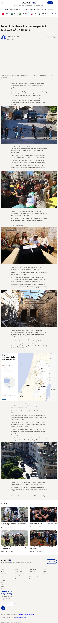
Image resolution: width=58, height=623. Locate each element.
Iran (2, 575)
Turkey (2, 571)
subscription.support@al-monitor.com (26, 614)
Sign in (55, 3)
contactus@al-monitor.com (21, 617)
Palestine (3, 580)
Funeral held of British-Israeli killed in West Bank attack (42, 547)
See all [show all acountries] (54, 14)
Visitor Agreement (33, 571)
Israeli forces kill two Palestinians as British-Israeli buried (13, 524)
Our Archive (18, 578)
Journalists (46, 573)
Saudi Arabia (4, 573)
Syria (2, 588)
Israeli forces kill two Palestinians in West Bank (43, 523)
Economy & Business (35, 9)
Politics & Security (10, 9)
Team (45, 575)
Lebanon (3, 586)
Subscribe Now (51, 561)
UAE (2, 577)
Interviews (50, 9)
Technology (25, 9)
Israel (2, 578)
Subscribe (50, 3)
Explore (44, 9)
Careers (45, 577)
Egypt (2, 582)
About (45, 571)
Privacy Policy (32, 573)
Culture (18, 9)
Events (12, 3)
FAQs (30, 575)
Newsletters (7, 3)
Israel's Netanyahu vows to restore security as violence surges (14, 547)
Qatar (2, 584)
